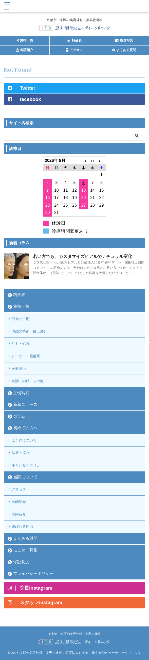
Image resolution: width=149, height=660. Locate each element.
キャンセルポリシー (28, 465)
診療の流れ (20, 453)
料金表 (19, 295)
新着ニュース (25, 404)
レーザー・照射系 (26, 356)
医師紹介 (19, 502)
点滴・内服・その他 (28, 381)
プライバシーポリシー (33, 573)
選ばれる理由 (22, 527)
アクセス (19, 489)
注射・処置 (20, 344)
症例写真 (21, 393)
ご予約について (24, 440)
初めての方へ (25, 428)
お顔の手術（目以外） (29, 331)
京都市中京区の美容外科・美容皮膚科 (74, 634)
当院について (25, 477)
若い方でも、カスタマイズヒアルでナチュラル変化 (82, 256)
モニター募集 (25, 550)
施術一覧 (21, 306)
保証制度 (21, 562)
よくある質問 (25, 538)
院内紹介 (19, 514)
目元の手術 (20, 319)
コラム (19, 416)
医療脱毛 (19, 368)
